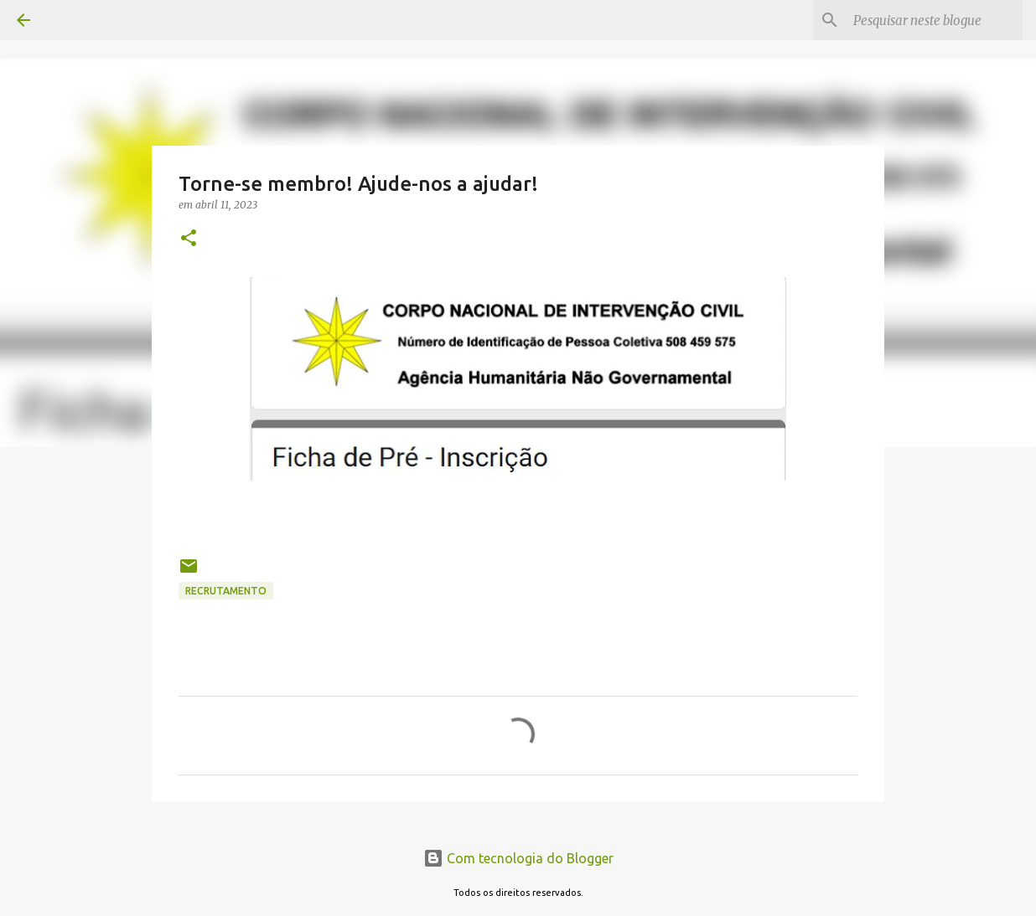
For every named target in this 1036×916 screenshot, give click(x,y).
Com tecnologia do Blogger (518, 858)
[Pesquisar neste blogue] (935, 20)
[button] (189, 239)
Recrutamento (226, 590)
